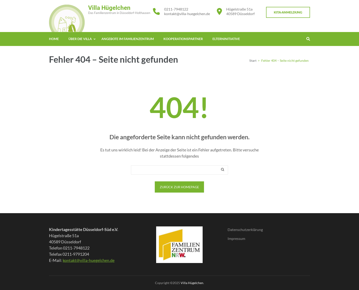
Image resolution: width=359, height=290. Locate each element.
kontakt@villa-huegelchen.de (187, 13)
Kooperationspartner (183, 39)
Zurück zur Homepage (179, 187)
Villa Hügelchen (109, 7)
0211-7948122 (176, 9)
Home (54, 39)
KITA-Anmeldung (288, 12)
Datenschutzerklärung (245, 229)
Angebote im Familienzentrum (127, 39)
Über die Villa (80, 39)
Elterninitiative (226, 39)
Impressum (236, 238)
